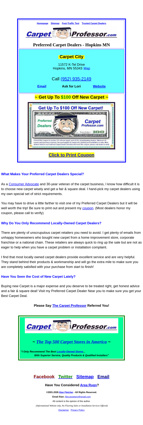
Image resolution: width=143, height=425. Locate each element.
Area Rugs (88, 385)
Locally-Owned (66, 351)
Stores (79, 351)
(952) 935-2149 (76, 78)
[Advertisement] (71, 6)
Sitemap (55, 23)
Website (99, 86)
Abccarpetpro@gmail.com (78, 397)
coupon (87, 208)
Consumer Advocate (24, 184)
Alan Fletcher (66, 392)
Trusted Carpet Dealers (94, 23)
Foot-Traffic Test (70, 23)
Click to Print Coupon (71, 154)
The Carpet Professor (69, 305)
